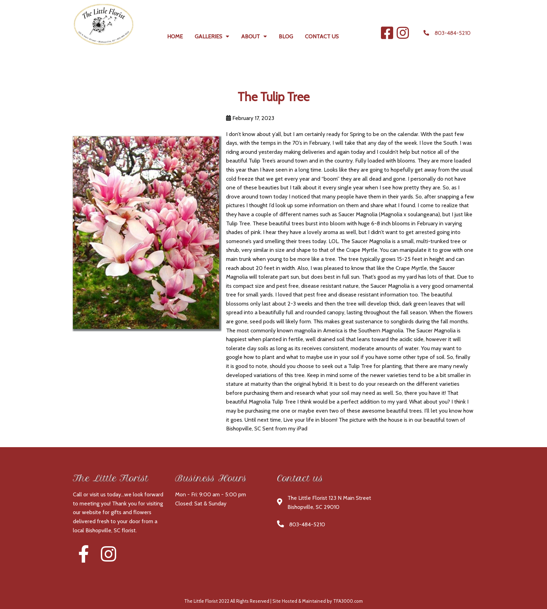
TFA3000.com (348, 601)
